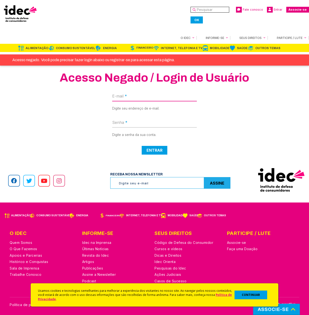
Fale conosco (249, 10)
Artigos (88, 262)
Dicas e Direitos (167, 255)
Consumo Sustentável (75, 48)
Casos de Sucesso (170, 281)
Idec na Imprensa (96, 242)
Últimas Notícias (95, 249)
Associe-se (297, 9)
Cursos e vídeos (168, 249)
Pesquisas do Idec (170, 268)
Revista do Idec (95, 255)
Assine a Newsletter (99, 274)
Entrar (274, 10)
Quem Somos (21, 242)
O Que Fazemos (23, 249)
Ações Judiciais (167, 274)
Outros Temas (267, 48)
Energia (110, 48)
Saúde (242, 48)
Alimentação (37, 48)
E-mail (119, 96)
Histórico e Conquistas (29, 262)
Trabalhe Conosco (25, 274)
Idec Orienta (165, 262)
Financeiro (144, 47)
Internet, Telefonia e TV (181, 48)
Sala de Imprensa (24, 268)
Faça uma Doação (242, 249)
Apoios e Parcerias (26, 255)
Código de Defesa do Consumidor (183, 242)
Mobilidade (219, 48)
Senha (119, 122)
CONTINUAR (251, 295)
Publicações (92, 268)
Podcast (89, 281)
